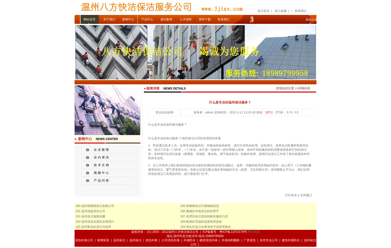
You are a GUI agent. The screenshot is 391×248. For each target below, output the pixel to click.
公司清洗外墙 (171, 240)
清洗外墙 (151, 240)
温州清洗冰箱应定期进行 (97, 221)
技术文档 (102, 165)
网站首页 (90, 19)
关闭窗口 (306, 195)
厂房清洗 (250, 240)
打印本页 (291, 195)
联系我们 (301, 11)
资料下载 (205, 19)
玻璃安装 (103, 240)
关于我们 (109, 19)
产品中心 (147, 19)
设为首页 (264, 11)
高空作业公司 (269, 240)
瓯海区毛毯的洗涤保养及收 (204, 221)
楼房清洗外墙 (208, 240)
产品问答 (102, 180)
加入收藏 (281, 11)
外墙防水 (190, 240)
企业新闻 (102, 149)
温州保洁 (119, 240)
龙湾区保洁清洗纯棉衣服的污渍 (207, 216)
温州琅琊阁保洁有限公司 (97, 206)
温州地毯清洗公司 (93, 211)
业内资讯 (102, 157)
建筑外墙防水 (291, 240)
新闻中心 (128, 19)
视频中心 (102, 173)
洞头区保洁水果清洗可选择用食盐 (208, 227)
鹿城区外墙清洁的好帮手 (202, 211)
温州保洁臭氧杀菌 (93, 216)
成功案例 (166, 19)
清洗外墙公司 (84, 240)
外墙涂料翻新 (231, 240)
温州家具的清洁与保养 (96, 227)
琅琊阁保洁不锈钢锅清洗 (202, 206)
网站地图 (254, 232)
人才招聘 (186, 19)
